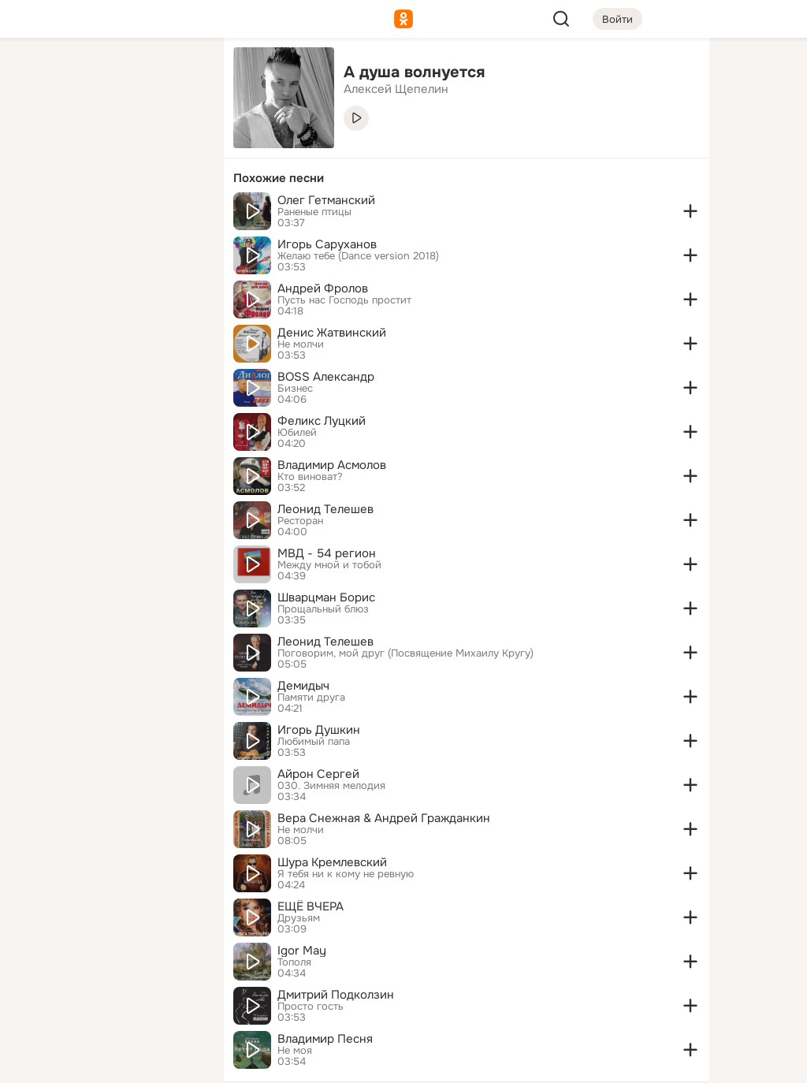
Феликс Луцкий (321, 421)
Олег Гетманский (326, 200)
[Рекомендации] (107, 283)
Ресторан (300, 521)
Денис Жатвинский (331, 332)
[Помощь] (38, 283)
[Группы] (176, 75)
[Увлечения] (107, 75)
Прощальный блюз (323, 609)
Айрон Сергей (318, 774)
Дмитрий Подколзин (335, 994)
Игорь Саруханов (327, 244)
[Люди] (107, 145)
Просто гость (310, 1006)
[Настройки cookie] (107, 1062)
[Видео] (176, 145)
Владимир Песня (325, 1039)
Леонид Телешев (325, 509)
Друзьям (298, 918)
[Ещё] (107, 961)
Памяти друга (311, 697)
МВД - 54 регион (326, 553)
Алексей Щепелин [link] (396, 89)
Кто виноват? (310, 476)
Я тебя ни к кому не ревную (345, 874)
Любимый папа (313, 741)
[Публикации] (38, 145)
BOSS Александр (325, 376)
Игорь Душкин (318, 730)
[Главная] (38, 75)
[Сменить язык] (107, 995)
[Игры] (176, 214)
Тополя (294, 962)
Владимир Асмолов (331, 465)
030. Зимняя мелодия (331, 785)
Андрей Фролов (322, 288)
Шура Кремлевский (332, 862)
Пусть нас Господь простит (344, 300)
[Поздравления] (107, 214)
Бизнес (295, 388)
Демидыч (303, 685)
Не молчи (300, 344)
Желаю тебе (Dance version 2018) (358, 256)
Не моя (294, 1050)
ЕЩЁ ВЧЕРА (310, 906)
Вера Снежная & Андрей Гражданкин (383, 818)
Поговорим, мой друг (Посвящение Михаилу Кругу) (405, 653)
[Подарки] (38, 214)
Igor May (301, 950)
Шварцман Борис (326, 597)
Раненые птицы (314, 212)
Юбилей (297, 432)
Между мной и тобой (329, 565)
